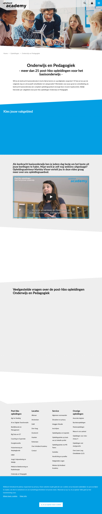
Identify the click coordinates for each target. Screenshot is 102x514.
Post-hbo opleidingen (16, 412)
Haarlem (34, 437)
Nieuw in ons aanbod (79, 431)
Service (55, 411)
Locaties (35, 411)
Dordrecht (35, 433)
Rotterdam (35, 442)
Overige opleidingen (78, 412)
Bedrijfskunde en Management (16, 428)
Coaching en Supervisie (18, 439)
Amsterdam (35, 420)
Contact (34, 450)
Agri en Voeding (16, 418)
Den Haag (35, 428)
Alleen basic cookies (10, 496)
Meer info (23, 496)
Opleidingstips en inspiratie (60, 433)
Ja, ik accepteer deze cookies (51, 505)
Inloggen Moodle (57, 424)
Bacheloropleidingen (79, 422)
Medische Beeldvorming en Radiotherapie (19, 468)
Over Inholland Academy (39, 446)
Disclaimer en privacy (59, 420)
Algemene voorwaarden (59, 415)
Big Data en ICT (16, 434)
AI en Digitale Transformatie (19, 422)
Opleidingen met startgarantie (78, 444)
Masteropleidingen (78, 427)
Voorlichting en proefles (59, 456)
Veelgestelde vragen (58, 461)
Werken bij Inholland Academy (58, 466)
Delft (33, 424)
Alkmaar (34, 415)
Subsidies (55, 452)
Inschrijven (55, 428)
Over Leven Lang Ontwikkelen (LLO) (78, 452)
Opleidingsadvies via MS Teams (59, 446)
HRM (12, 455)
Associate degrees (78, 418)
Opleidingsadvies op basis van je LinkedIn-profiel (60, 439)
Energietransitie (16, 443)
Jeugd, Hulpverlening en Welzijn (18, 461)
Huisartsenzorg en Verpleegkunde (16, 449)
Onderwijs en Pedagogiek (19, 474)
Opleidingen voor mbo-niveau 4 (80, 437)
